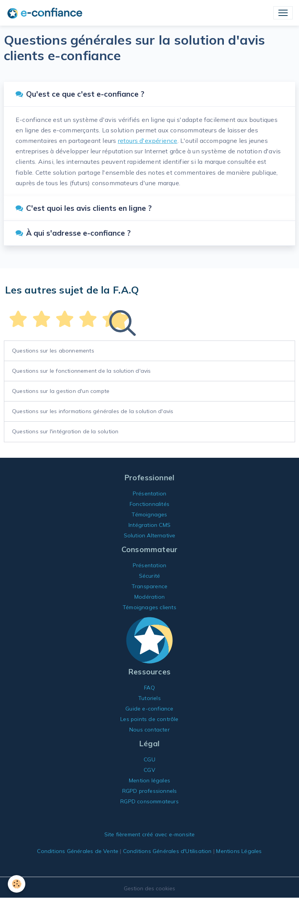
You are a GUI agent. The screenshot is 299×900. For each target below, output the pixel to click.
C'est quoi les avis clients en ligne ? (84, 208)
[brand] (46, 12)
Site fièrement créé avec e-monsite (149, 834)
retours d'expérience (148, 140)
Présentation (149, 493)
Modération (149, 596)
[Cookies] (16, 884)
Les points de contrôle (149, 719)
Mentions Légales (239, 851)
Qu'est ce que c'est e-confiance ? (80, 94)
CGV (149, 769)
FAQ (149, 687)
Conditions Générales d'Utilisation (167, 851)
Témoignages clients (149, 607)
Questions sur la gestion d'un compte (60, 390)
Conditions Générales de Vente (77, 851)
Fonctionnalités (149, 503)
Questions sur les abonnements (53, 350)
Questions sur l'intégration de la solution (65, 431)
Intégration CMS (149, 524)
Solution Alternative (150, 535)
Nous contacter (149, 729)
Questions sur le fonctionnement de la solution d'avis (81, 370)
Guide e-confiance (149, 708)
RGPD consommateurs (149, 801)
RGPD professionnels (149, 790)
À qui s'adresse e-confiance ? (73, 233)
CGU (149, 759)
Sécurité (149, 575)
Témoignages (149, 514)
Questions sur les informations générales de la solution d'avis (92, 411)
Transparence (149, 586)
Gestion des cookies (149, 888)
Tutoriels (149, 698)
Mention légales (149, 780)
